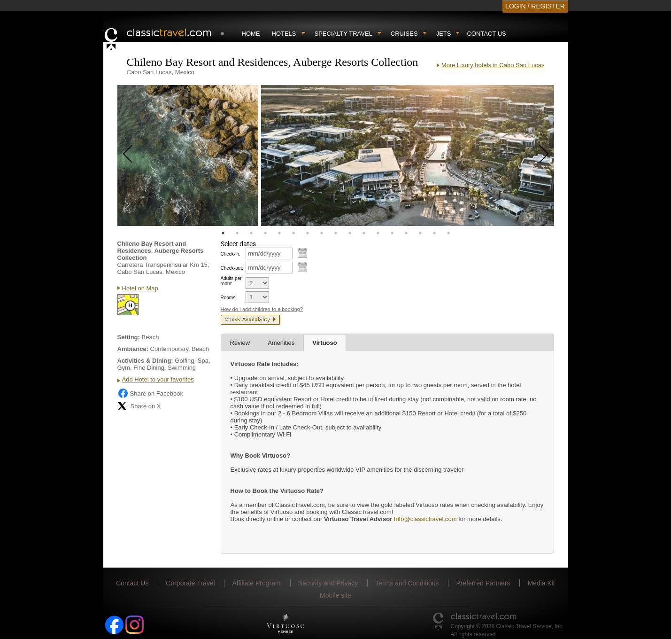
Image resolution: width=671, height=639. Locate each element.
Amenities (281, 342)
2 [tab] (237, 233)
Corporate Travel (190, 583)
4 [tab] (265, 233)
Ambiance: (132, 348)
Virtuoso (324, 342)
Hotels (284, 33)
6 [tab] (293, 233)
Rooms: (229, 297)
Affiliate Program (256, 583)
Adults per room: (231, 281)
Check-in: (230, 254)
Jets (443, 33)
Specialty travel (343, 33)
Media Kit (541, 583)
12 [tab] (378, 233)
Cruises (404, 33)
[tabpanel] (187, 155)
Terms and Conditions (407, 583)
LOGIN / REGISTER (535, 6)
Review (240, 342)
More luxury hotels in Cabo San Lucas (493, 65)
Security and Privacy (328, 583)
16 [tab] (434, 233)
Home (251, 33)
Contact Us (486, 33)
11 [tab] (364, 233)
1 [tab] (223, 233)
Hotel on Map (140, 288)
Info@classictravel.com (424, 518)
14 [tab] (406, 233)
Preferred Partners (483, 583)
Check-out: (232, 268)
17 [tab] (448, 233)
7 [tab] (307, 233)
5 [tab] (279, 233)
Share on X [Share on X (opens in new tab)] (139, 406)
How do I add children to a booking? (262, 309)
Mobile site (335, 595)
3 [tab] (251, 233)
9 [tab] (335, 233)
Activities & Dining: (145, 360)
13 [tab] (392, 233)
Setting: (128, 337)
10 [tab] (350, 233)
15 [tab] (420, 233)
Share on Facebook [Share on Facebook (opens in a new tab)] (150, 393)
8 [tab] (321, 233)
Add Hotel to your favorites (158, 379)
